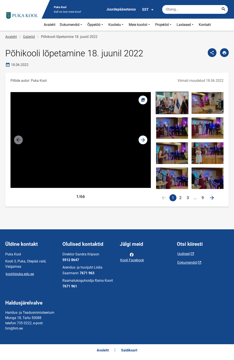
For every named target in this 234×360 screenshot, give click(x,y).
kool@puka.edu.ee (20, 274)
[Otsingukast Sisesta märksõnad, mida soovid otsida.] (195, 9)
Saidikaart (129, 350)
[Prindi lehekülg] (224, 52)
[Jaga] (212, 52)
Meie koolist (140, 25)
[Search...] (223, 9)
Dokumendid (71, 25)
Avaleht (49, 25)
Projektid (163, 25)
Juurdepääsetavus (121, 9)
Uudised (183, 254)
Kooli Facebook (132, 257)
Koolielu (116, 25)
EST (148, 9)
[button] (143, 139)
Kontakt (205, 25)
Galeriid (29, 37)
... (196, 198)
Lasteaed (185, 25)
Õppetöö (95, 25)
